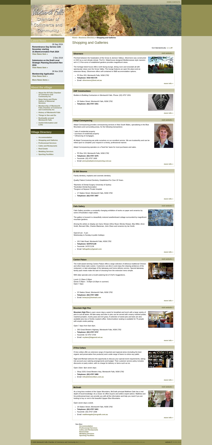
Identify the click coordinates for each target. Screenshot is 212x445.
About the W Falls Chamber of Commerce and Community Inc (49, 94)
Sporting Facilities (86, 435)
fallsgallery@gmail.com (92, 249)
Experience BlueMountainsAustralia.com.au (128, 442)
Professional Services (88, 428)
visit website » (167, 53)
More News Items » (40, 80)
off (171, 48)
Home (169, 2)
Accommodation (86, 426)
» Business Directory (86, 38)
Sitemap (82, 442)
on (168, 48)
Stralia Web (177, 442)
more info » (168, 83)
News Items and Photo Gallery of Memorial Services (47, 101)
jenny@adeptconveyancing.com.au (96, 161)
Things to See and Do (47, 115)
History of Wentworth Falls (49, 112)
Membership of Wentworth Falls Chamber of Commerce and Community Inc (50, 108)
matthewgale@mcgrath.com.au (95, 414)
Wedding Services (86, 433)
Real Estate (84, 432)
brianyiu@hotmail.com (91, 297)
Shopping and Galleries (48, 140)
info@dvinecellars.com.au (93, 377)
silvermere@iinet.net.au (92, 80)
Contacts (176, 2)
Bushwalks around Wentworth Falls (46, 119)
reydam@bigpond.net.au (92, 337)
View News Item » (40, 54)
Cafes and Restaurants (88, 430)
